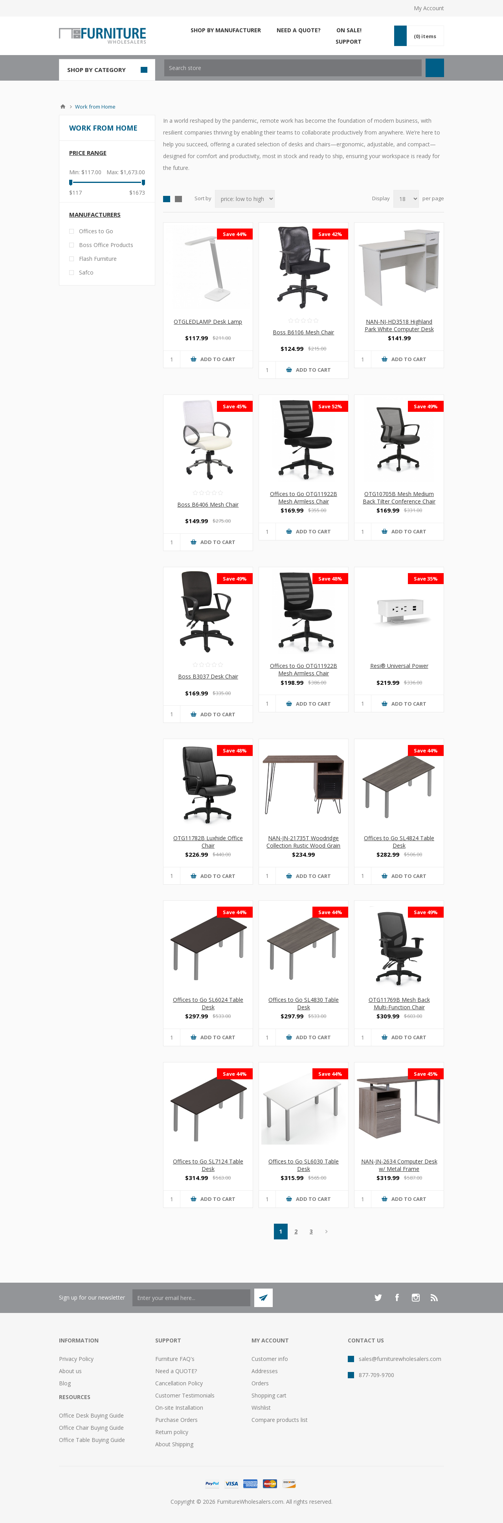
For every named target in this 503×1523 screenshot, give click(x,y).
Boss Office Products (106, 245)
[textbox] (293, 67)
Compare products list (280, 1419)
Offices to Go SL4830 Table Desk (303, 1003)
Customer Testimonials (185, 1395)
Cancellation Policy (179, 1383)
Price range (87, 153)
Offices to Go (96, 231)
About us (70, 1371)
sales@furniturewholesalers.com (400, 1359)
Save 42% (330, 234)
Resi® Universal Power (399, 665)
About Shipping (174, 1444)
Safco (86, 272)
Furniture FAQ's (175, 1359)
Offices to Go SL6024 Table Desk (208, 1003)
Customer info (270, 1359)
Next (327, 1231)
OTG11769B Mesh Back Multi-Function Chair (399, 1003)
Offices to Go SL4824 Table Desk (399, 841)
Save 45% (235, 406)
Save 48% (330, 578)
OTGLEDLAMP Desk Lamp (208, 321)
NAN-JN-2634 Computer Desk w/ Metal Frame (399, 1165)
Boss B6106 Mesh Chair (303, 332)
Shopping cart (269, 1395)
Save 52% (330, 406)
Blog (65, 1383)
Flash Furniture (98, 258)
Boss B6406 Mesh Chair (208, 504)
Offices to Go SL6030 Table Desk (303, 1165)
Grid (166, 199)
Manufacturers (95, 214)
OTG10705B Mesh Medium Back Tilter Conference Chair (399, 497)
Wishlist (261, 1407)
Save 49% (426, 406)
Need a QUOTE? (176, 1371)
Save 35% (426, 578)
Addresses (265, 1371)
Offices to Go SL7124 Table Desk (208, 1165)
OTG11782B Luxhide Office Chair (208, 841)
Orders (260, 1383)
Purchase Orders (176, 1419)
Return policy (171, 1432)
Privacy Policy (76, 1359)
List (178, 199)
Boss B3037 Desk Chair (208, 676)
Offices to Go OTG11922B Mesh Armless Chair (303, 497)
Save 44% (235, 234)
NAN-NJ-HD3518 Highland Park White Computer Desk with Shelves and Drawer (399, 329)
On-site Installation (179, 1407)
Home (63, 106)
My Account (429, 8)
